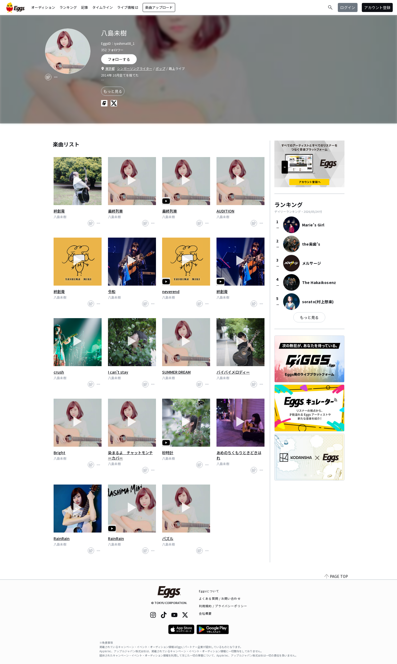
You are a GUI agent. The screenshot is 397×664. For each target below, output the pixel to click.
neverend (170, 291)
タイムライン (102, 7)
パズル (167, 538)
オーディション (43, 7)
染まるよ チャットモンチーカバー (130, 455)
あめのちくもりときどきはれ (238, 455)
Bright (59, 452)
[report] (56, 77)
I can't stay (118, 372)
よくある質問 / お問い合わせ (220, 598)
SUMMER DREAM (176, 372)
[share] (48, 77)
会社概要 (205, 613)
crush (59, 372)
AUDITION (225, 211)
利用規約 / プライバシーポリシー (223, 606)
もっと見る (112, 91)
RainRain (62, 538)
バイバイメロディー (233, 372)
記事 (84, 7)
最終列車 (115, 211)
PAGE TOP (336, 576)
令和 (111, 291)
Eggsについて (209, 591)
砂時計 (167, 452)
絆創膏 (59, 211)
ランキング (68, 7)
